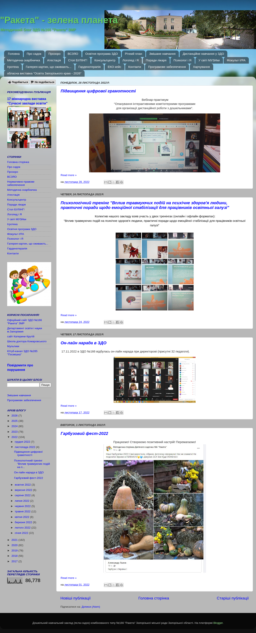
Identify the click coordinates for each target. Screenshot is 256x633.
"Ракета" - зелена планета (59, 20)
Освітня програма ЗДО (101, 53)
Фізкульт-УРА (236, 60)
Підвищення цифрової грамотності (98, 91)
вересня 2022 (24, 490)
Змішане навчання (162, 53)
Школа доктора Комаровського (26, 341)
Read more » (69, 175)
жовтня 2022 (23, 484)
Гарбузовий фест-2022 (84, 433)
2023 (14, 431)
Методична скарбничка (23, 60)
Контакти (134, 66)
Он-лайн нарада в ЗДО (83, 343)
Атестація (54, 60)
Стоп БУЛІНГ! (77, 60)
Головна (14, 53)
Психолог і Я (182, 60)
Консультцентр (105, 60)
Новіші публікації (75, 598)
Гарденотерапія (89, 66)
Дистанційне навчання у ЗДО (203, 53)
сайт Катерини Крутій (20, 336)
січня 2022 (22, 532)
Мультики (13, 346)
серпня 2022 (23, 495)
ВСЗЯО (73, 53)
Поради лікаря (156, 60)
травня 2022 (23, 511)
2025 (14, 420)
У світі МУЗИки (209, 60)
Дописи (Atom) (91, 606)
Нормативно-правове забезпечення (20, 183)
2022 (14, 437)
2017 (14, 561)
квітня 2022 (22, 517)
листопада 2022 (25, 447)
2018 (14, 555)
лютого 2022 (23, 527)
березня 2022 (24, 522)
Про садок (34, 53)
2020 (14, 545)
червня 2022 (23, 506)
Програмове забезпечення (167, 66)
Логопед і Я (130, 60)
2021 (14, 539)
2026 (14, 415)
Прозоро (54, 53)
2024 (14, 426)
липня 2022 (22, 500)
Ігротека (13, 66)
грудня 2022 (23, 441)
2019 (14, 550)
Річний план (133, 53)
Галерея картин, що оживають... (48, 66)
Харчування (201, 66)
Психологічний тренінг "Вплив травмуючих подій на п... (32, 464)
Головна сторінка (153, 598)
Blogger (218, 622)
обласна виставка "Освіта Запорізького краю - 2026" (44, 73)
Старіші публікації (233, 598)
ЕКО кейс (114, 66)
